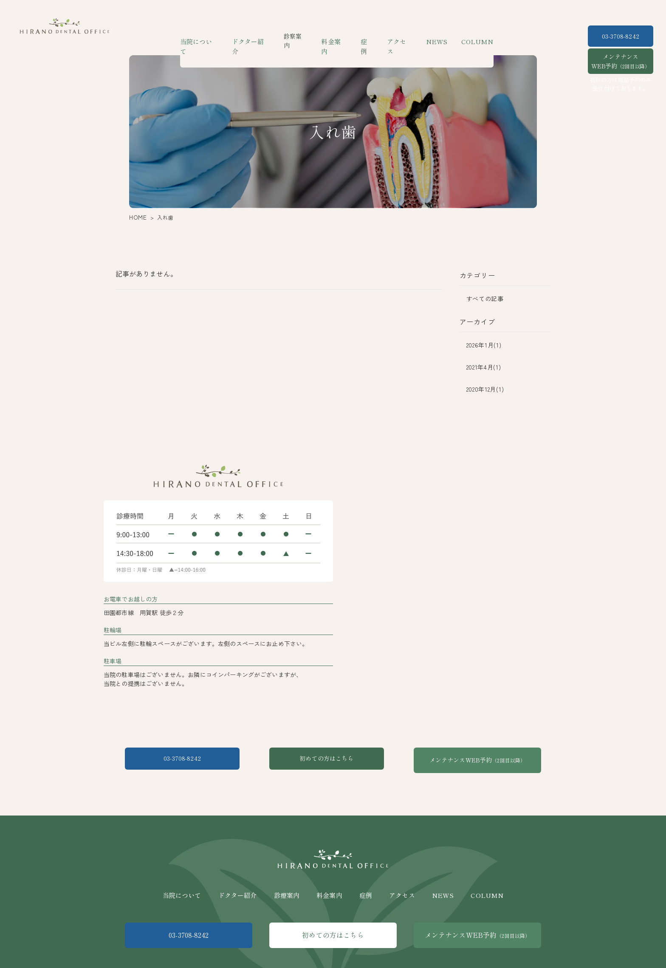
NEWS (434, 36)
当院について (205, 36)
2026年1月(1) (484, 345)
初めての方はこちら (333, 760)
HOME (136, 217)
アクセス (399, 36)
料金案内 (336, 36)
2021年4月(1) (483, 367)
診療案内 (287, 886)
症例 (368, 36)
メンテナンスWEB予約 (620, 61)
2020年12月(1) (485, 389)
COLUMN (471, 36)
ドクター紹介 (255, 36)
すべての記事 (485, 298)
